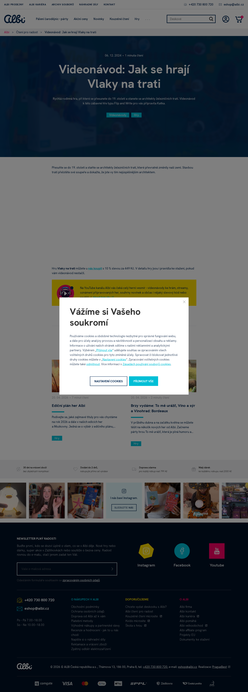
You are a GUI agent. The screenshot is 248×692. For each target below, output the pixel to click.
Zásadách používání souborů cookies (147, 364)
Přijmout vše (104, 350)
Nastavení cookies (114, 359)
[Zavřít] (184, 301)
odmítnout (93, 364)
